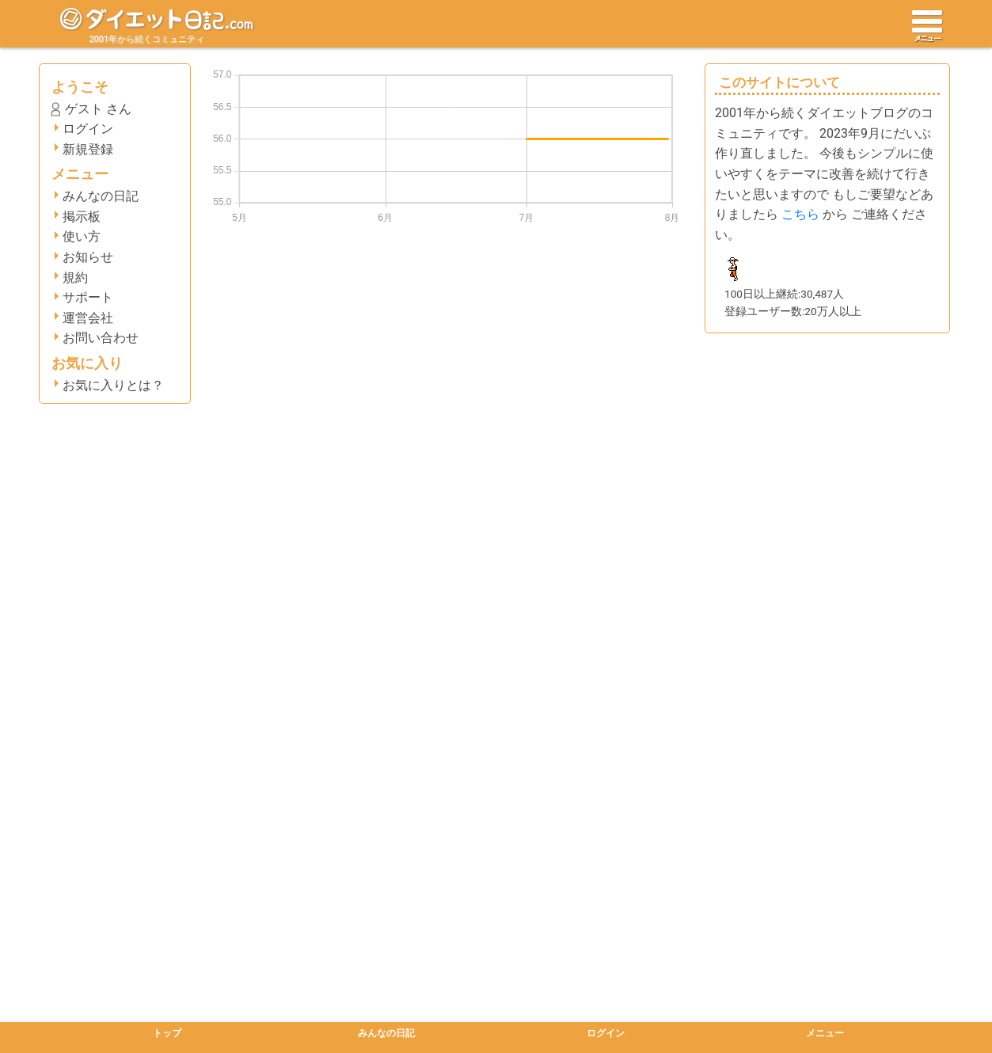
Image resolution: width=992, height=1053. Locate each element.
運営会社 (88, 317)
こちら (800, 214)
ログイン (88, 128)
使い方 (82, 236)
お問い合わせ (101, 337)
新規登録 (88, 149)
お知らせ (88, 256)
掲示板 (82, 216)
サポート (88, 297)
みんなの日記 (101, 195)
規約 (75, 277)
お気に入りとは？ (113, 385)
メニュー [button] (825, 1033)
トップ (167, 1033)
